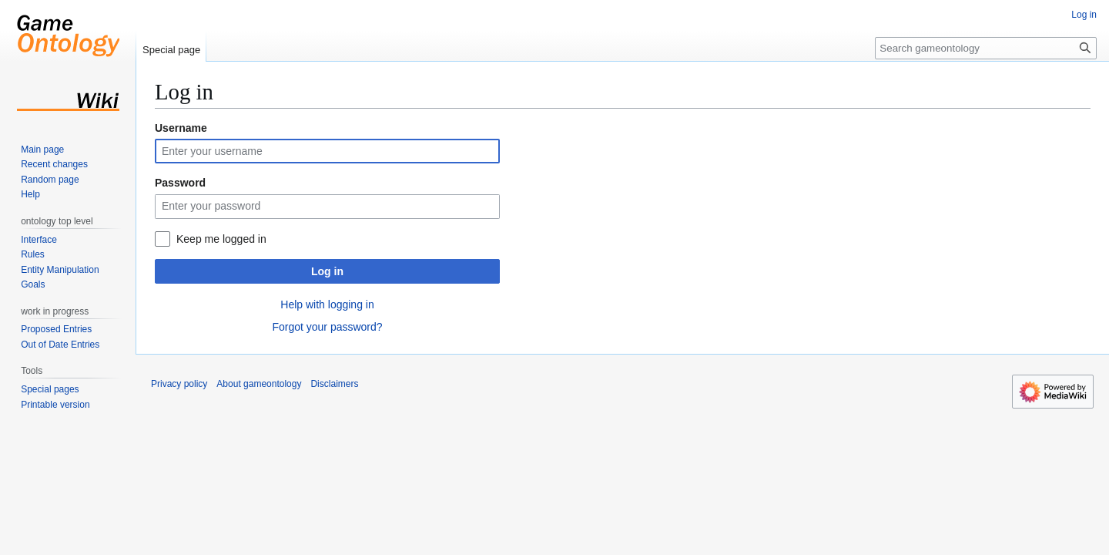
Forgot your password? (327, 327)
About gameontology (258, 383)
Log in (327, 271)
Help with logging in (327, 304)
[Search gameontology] (986, 48)
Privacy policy (179, 383)
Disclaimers (334, 383)
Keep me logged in (221, 239)
